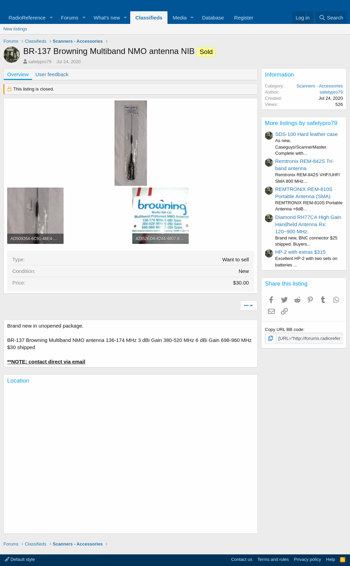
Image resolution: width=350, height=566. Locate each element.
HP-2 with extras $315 (300, 252)
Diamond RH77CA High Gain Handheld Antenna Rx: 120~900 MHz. (308, 224)
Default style (20, 559)
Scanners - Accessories (319, 85)
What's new (107, 17)
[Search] (331, 17)
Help (330, 559)
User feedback (52, 74)
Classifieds (148, 17)
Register (243, 17)
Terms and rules (273, 559)
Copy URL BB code (284, 329)
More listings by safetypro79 (301, 123)
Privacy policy (307, 559)
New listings (15, 28)
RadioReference (27, 17)
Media (180, 17)
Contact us (241, 559)
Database (213, 17)
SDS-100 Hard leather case (306, 134)
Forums (69, 17)
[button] (51, 17)
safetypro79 (40, 61)
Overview (18, 74)
